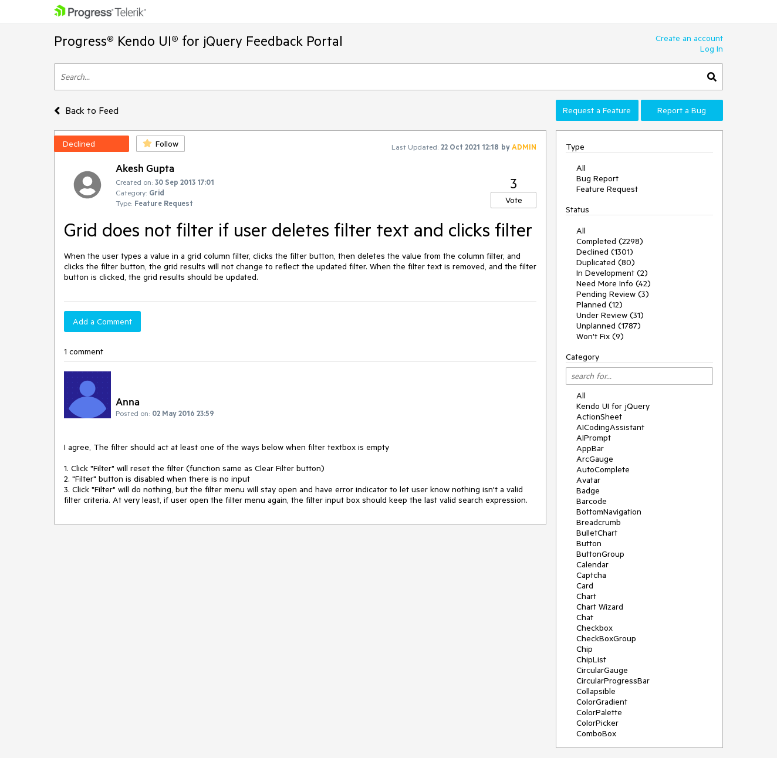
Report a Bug (681, 110)
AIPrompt (593, 437)
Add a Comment (102, 321)
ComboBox (596, 733)
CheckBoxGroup (606, 638)
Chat (584, 617)
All (581, 168)
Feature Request (607, 189)
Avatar (588, 480)
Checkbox (594, 627)
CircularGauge (602, 670)
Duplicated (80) (605, 262)
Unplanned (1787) (608, 325)
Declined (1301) (604, 251)
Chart (586, 596)
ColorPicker (597, 723)
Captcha (591, 575)
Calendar (592, 564)
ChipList (591, 659)
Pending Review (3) (612, 294)
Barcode (591, 501)
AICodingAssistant (610, 427)
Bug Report (597, 178)
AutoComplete (603, 469)
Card (584, 585)
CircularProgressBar (613, 680)
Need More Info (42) (613, 283)
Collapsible (596, 691)
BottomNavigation (608, 511)
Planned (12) (599, 304)
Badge (588, 490)
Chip (584, 649)
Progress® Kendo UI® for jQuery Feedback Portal (198, 40)
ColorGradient (601, 701)
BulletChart (596, 532)
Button (589, 543)
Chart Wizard (599, 606)
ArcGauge (594, 459)
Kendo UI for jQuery (613, 406)
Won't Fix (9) (600, 336)
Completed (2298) (609, 241)
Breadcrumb (598, 522)
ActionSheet (599, 416)
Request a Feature (597, 110)
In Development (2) (612, 273)
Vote (513, 200)
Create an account (689, 38)
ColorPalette (599, 712)
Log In (711, 48)
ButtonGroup (600, 554)
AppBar (590, 448)
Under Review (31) (610, 315)
